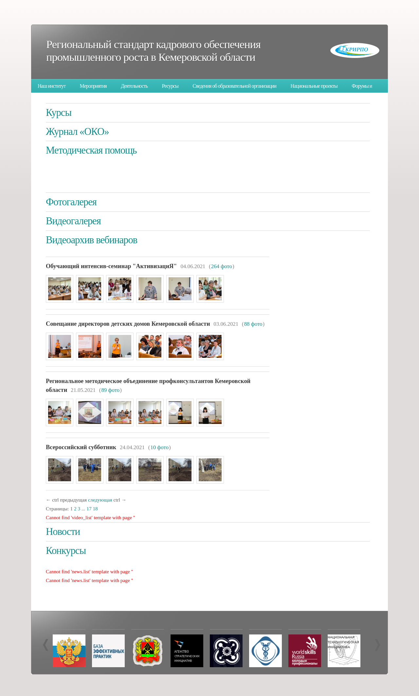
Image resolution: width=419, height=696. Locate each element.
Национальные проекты (313, 86)
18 (95, 508)
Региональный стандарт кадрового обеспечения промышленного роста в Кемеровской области (153, 50)
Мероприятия (93, 86)
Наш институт (51, 86)
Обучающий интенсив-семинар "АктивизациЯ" (111, 266)
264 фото (221, 266)
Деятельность (134, 86)
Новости (63, 531)
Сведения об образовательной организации (234, 86)
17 (88, 508)
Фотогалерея (71, 202)
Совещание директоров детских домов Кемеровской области (128, 324)
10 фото (159, 447)
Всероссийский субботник (81, 447)
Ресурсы (170, 86)
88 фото (253, 324)
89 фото (110, 390)
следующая (100, 500)
